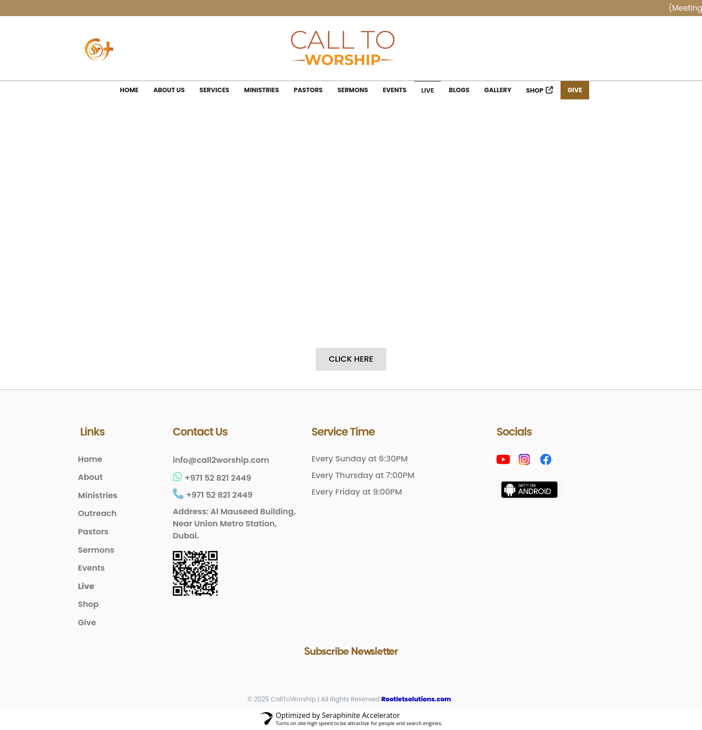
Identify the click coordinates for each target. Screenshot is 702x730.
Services (215, 89)
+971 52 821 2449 (212, 478)
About (90, 477)
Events (395, 89)
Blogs (459, 89)
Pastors (308, 89)
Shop (535, 90)
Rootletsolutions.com (416, 700)
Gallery (497, 89)
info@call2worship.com (221, 460)
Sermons (353, 89)
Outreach (97, 514)
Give (575, 89)
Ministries (261, 89)
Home (129, 89)
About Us (168, 89)
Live (427, 90)
